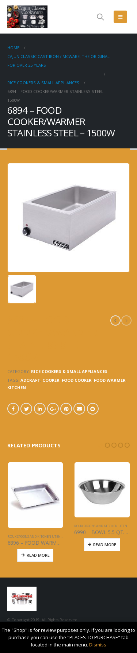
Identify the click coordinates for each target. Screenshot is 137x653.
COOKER (51, 380)
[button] (101, 445)
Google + (53, 409)
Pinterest (66, 409)
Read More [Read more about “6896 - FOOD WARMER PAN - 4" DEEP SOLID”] (38, 555)
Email (79, 409)
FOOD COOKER (77, 380)
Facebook (13, 409)
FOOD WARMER (110, 380)
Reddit (93, 409)
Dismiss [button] (97, 644)
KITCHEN (16, 387)
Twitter (26, 409)
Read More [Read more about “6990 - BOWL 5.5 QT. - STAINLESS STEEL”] (104, 544)
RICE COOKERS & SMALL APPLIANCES (69, 371)
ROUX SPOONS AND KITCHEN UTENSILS (37, 536)
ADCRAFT (30, 380)
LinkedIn (40, 409)
